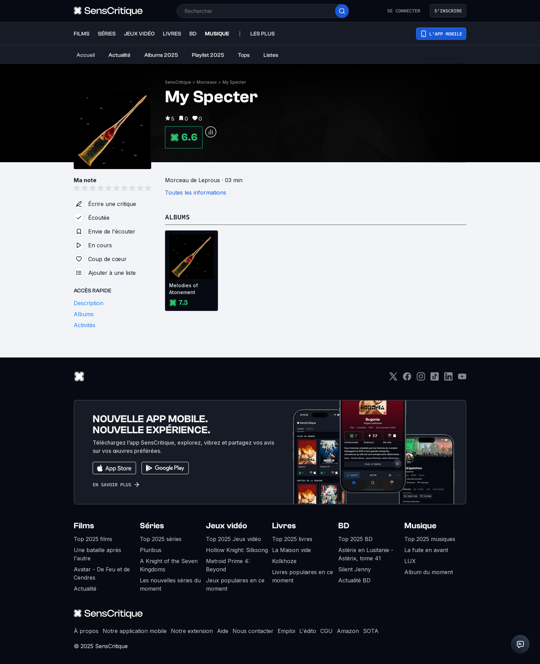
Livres (284, 525)
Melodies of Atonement (183, 288)
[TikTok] (434, 379)
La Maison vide (291, 550)
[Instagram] (421, 379)
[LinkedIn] (448, 379)
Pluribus (151, 550)
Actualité (85, 588)
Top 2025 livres (292, 539)
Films (84, 525)
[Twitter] (393, 379)
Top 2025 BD (355, 539)
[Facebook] (407, 379)
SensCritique (178, 82)
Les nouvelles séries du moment (170, 584)
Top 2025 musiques (429, 539)
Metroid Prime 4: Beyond (228, 565)
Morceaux (207, 82)
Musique (420, 525)
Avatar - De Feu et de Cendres (102, 573)
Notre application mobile (135, 630)
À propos (86, 630)
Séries (152, 525)
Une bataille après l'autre (97, 554)
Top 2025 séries (160, 539)
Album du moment (428, 572)
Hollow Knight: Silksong (237, 550)
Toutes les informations (195, 192)
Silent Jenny (354, 569)
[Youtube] (462, 379)
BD (343, 525)
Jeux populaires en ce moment (235, 584)
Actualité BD (354, 580)
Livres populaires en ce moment (302, 576)
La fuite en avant (426, 550)
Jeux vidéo (226, 525)
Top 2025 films (93, 539)
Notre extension (192, 630)
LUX (410, 561)
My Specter (234, 82)
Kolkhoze (284, 561)
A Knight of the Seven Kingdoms (169, 565)
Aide (222, 630)
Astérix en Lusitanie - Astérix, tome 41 (365, 554)
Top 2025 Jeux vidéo (233, 539)
